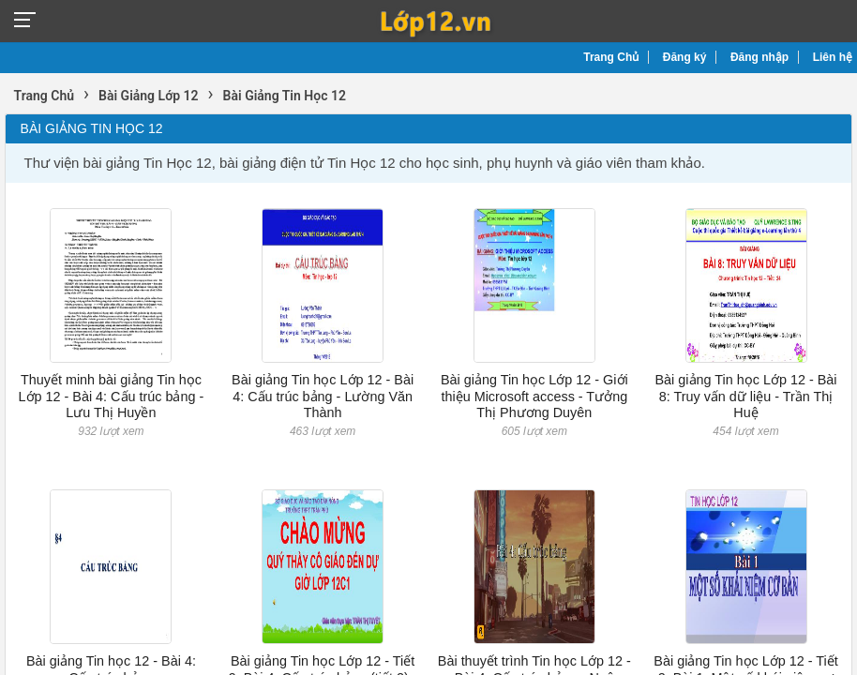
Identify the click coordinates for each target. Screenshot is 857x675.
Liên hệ (832, 57)
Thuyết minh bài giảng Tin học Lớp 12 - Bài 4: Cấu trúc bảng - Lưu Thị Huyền (111, 396)
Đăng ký (685, 57)
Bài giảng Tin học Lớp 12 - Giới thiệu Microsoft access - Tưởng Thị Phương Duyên (534, 396)
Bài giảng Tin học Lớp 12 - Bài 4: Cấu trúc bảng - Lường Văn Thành (322, 396)
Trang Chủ (611, 57)
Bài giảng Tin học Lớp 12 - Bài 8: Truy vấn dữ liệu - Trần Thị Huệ (746, 396)
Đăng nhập (759, 57)
